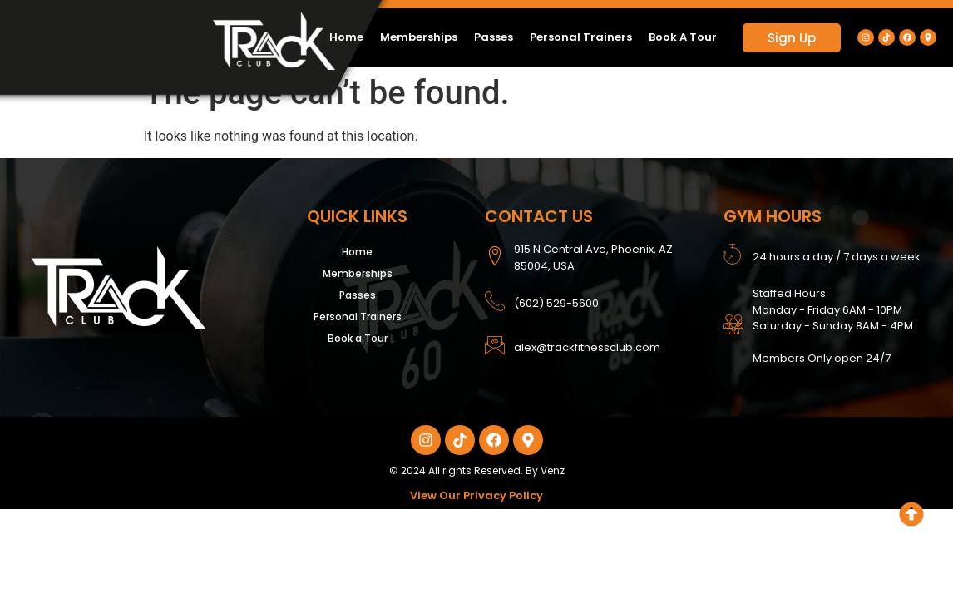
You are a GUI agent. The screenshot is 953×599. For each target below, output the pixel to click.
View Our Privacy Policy (476, 495)
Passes (493, 37)
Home (346, 37)
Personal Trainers (581, 37)
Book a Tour (683, 37)
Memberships (418, 37)
